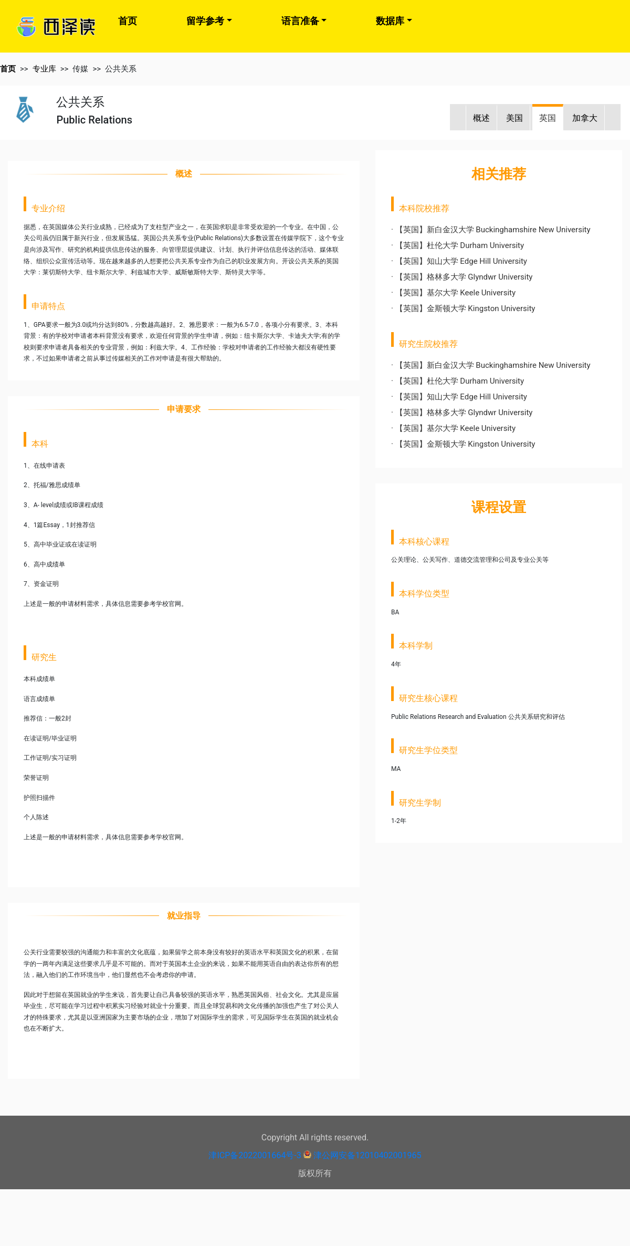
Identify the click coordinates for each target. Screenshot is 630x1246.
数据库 (390, 20)
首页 (127, 20)
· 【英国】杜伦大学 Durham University (457, 245)
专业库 (44, 69)
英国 (547, 118)
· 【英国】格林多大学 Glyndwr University (461, 277)
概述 (481, 118)
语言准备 (300, 20)
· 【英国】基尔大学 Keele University (453, 292)
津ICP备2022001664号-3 (254, 1155)
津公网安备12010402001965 (367, 1155)
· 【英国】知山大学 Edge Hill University (459, 261)
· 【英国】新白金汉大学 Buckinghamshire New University (491, 229)
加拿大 (584, 118)
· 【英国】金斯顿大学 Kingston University (463, 308)
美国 (514, 118)
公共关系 (120, 69)
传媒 (80, 69)
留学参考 (205, 20)
